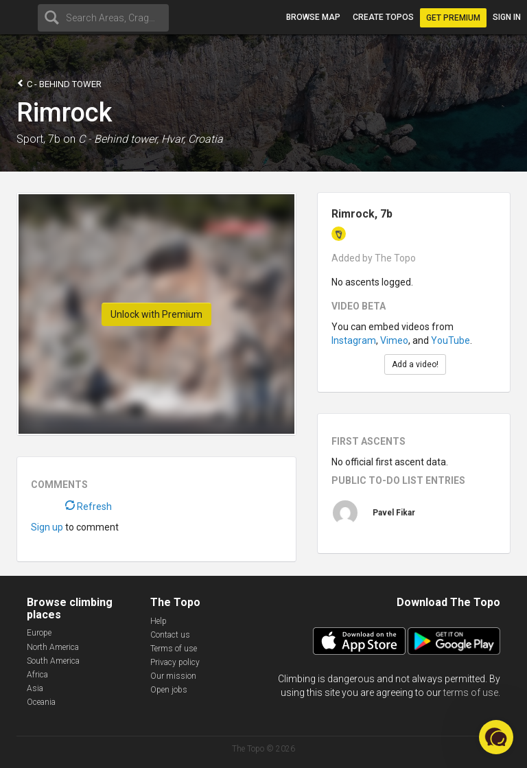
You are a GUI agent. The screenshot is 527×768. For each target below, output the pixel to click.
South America (53, 661)
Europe (39, 633)
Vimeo (394, 340)
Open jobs (168, 690)
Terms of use (173, 648)
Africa (37, 674)
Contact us (170, 635)
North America (53, 647)
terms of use (470, 692)
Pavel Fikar (394, 512)
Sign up (47, 527)
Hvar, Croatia (192, 139)
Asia (35, 688)
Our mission (173, 676)
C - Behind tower (59, 83)
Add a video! (415, 364)
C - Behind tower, (118, 139)
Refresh (88, 506)
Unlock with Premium (156, 314)
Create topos (383, 17)
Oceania (41, 702)
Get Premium (453, 18)
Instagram (353, 340)
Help (158, 621)
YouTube (450, 340)
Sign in (507, 17)
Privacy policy (175, 662)
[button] (496, 737)
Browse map (313, 17)
